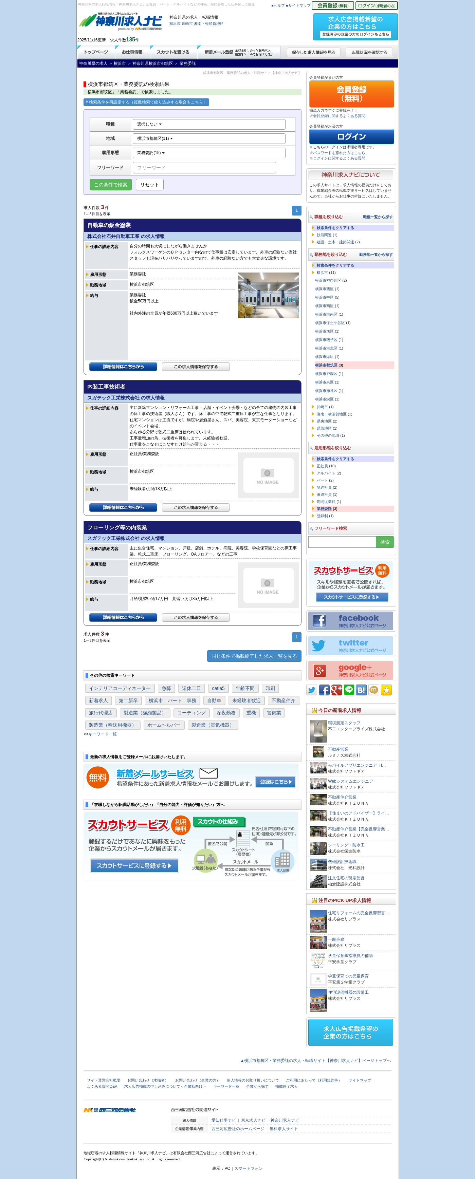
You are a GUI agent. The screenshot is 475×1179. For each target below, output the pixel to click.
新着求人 (98, 700)
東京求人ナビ (253, 1120)
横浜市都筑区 (326, 365)
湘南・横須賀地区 (209, 23)
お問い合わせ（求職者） (147, 1080)
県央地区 (324, 421)
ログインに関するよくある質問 (339, 158)
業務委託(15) (151, 152)
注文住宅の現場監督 (346, 878)
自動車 (214, 700)
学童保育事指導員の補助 (350, 955)
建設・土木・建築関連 (335, 242)
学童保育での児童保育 (348, 976)
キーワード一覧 (102, 734)
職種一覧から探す (378, 217)
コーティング (191, 712)
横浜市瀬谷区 (326, 391)
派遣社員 (324, 494)
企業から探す (257, 1086)
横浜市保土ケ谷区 (330, 323)
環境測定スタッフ (344, 722)
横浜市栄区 (324, 399)
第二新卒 (128, 700)
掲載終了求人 (286, 1086)
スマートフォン (248, 1168)
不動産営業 (338, 749)
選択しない (149, 124)
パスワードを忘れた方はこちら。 (341, 153)
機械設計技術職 (342, 861)
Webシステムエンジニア (350, 781)
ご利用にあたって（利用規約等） (314, 1080)
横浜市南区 (324, 306)
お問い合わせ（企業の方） (197, 1080)
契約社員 (324, 487)
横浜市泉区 (324, 382)
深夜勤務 (226, 712)
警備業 (274, 712)
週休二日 (191, 688)
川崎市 (187, 23)
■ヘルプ (278, 5)
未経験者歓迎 (246, 700)
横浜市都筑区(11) (155, 138)
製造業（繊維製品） (145, 712)
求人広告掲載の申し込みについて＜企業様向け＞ (165, 1086)
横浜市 (175, 23)
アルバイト (326, 473)
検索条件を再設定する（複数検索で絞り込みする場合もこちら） (146, 102)
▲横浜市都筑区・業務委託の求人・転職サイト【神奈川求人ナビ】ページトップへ (315, 1060)
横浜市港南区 (326, 314)
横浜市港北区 (326, 348)
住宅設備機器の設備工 (348, 992)
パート (322, 480)
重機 (251, 712)
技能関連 (324, 235)
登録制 (322, 516)
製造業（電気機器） (212, 725)
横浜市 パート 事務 (172, 700)
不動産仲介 (283, 700)
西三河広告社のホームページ (238, 1128)
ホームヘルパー (164, 725)
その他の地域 (328, 435)
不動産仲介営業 (342, 797)
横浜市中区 (324, 297)
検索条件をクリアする (335, 228)
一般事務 (336, 939)
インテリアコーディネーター (120, 688)
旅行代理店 (101, 712)
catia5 (218, 688)
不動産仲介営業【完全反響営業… (358, 829)
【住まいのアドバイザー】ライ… (358, 813)
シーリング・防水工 (348, 845)
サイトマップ (360, 1080)
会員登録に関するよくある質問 (339, 116)
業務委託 (324, 509)
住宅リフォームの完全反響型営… (358, 913)
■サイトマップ (298, 5)
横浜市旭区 (324, 331)
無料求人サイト (284, 1128)
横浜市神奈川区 (328, 280)
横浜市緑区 (324, 357)
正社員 (322, 466)
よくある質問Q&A (102, 1086)
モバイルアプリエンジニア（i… (357, 765)
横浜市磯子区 (326, 340)
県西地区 (324, 428)
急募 (166, 688)
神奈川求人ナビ (285, 1120)
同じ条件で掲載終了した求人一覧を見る (254, 656)
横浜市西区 (324, 289)
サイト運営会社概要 (104, 1080)
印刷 (270, 688)
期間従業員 (326, 502)
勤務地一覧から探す (376, 254)
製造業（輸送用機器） (112, 725)
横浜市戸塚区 (326, 374)
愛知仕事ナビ (224, 1120)
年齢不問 (245, 688)
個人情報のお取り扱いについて (253, 1080)
